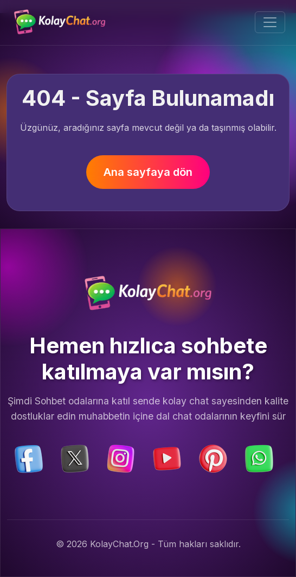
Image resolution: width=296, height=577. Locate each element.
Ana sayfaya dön (148, 172)
